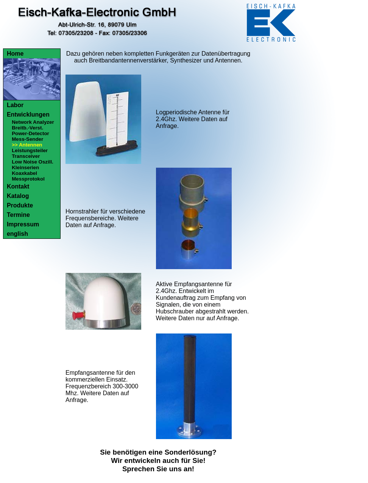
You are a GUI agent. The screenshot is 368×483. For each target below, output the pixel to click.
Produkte (20, 205)
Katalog (18, 196)
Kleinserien (25, 167)
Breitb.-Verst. (27, 128)
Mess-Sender (27, 139)
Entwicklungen (28, 114)
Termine (18, 215)
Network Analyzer (33, 122)
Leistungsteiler (30, 150)
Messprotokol (28, 179)
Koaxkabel (24, 173)
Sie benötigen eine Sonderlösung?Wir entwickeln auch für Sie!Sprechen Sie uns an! (158, 460)
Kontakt (18, 186)
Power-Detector (30, 133)
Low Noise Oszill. (32, 162)
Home (15, 53)
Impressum (23, 224)
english (17, 234)
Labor (15, 105)
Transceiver (26, 156)
